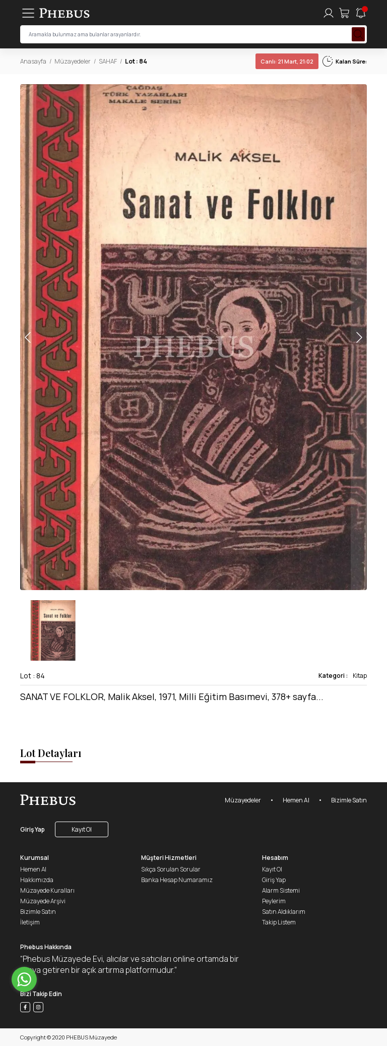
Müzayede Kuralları (47, 890)
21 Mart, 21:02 (287, 61)
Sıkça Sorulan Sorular (171, 869)
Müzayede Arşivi (43, 901)
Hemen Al (296, 800)
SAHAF (108, 61)
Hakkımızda (36, 880)
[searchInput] (193, 34)
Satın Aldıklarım (283, 911)
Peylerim (274, 901)
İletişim (30, 922)
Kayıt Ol (82, 829)
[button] (359, 337)
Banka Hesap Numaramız (177, 880)
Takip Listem (279, 922)
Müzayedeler (72, 61)
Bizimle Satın (349, 800)
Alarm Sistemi (281, 890)
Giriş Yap (32, 829)
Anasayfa (33, 61)
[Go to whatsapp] (24, 979)
